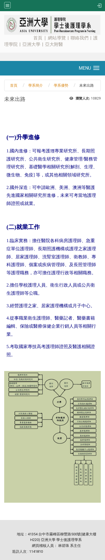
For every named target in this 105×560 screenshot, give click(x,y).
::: (2, 15)
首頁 (37, 38)
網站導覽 (57, 38)
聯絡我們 (79, 38)
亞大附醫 (54, 44)
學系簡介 (35, 85)
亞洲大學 (31, 44)
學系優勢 (61, 85)
